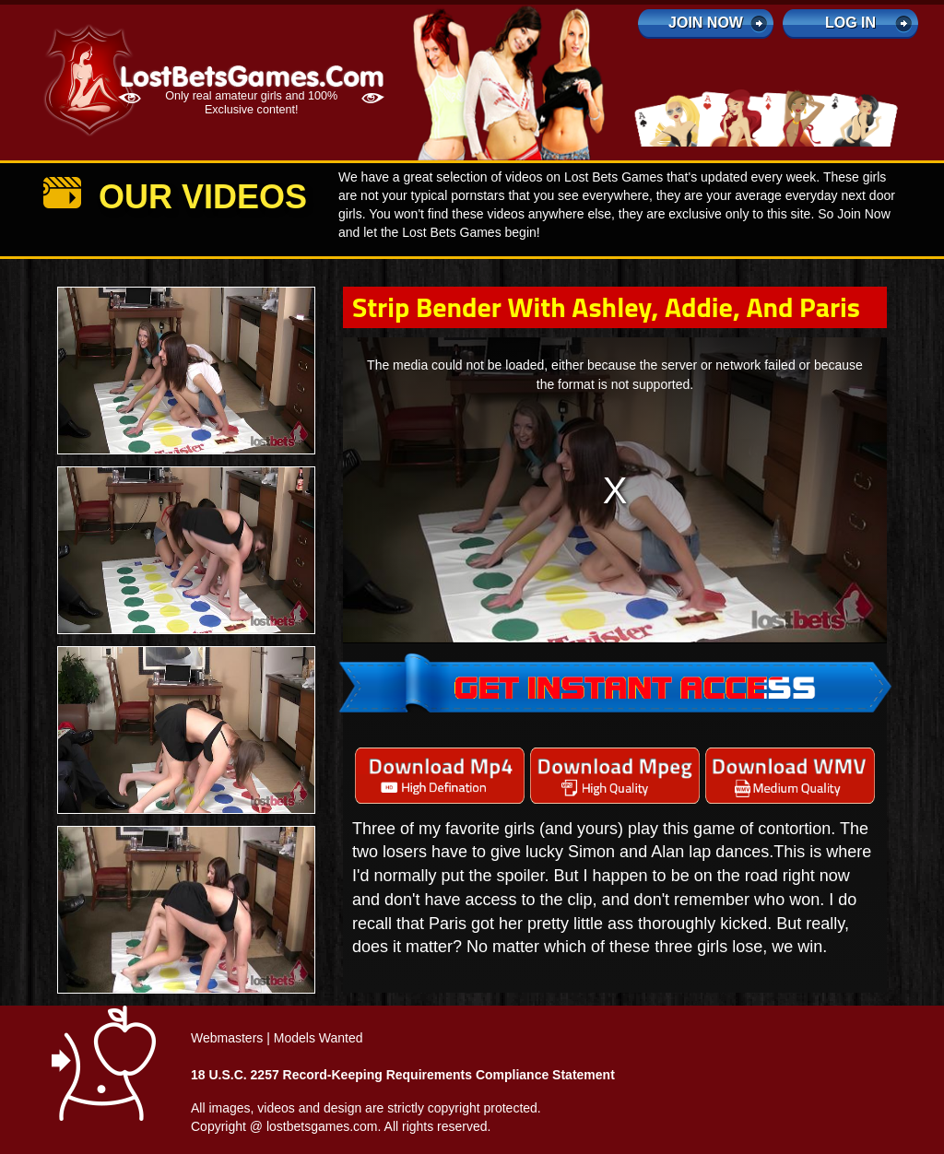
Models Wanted (318, 1037)
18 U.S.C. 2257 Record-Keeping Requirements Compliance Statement (403, 1074)
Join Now (705, 22)
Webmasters (227, 1037)
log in (850, 22)
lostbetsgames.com (322, 1126)
